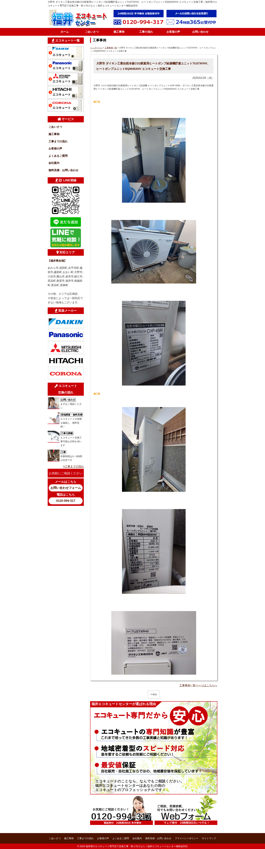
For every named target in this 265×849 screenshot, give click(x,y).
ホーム (65, 31)
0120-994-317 (65, 500)
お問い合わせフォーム (65, 488)
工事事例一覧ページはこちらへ (198, 685)
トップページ (96, 48)
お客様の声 (173, 31)
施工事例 (118, 31)
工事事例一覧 (111, 48)
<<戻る (153, 694)
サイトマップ (209, 838)
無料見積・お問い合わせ (63, 170)
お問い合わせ (200, 31)
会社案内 (54, 162)
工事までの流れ (58, 141)
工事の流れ (146, 31)
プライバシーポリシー (186, 838)
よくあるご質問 (58, 155)
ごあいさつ (92, 31)
